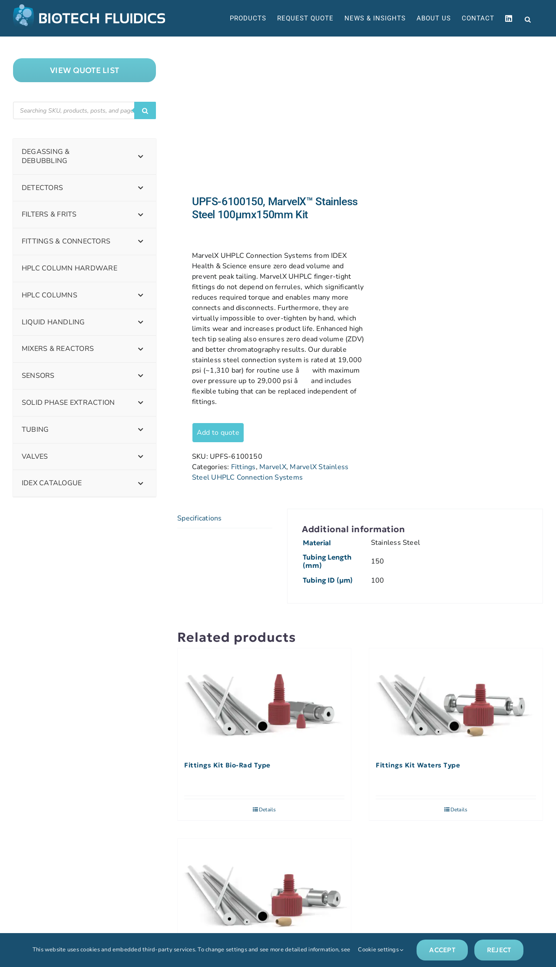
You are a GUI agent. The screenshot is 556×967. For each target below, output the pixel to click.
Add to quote (218, 432)
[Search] (145, 110)
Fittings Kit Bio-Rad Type (227, 765)
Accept (442, 950)
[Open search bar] (527, 18)
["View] (84, 70)
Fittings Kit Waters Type (418, 765)
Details (267, 809)
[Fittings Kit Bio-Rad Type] (264, 700)
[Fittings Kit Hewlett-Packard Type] (264, 891)
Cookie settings (381, 950)
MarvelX (272, 467)
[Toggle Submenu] (141, 156)
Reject (499, 950)
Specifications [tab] (199, 518)
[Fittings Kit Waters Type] (456, 700)
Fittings (243, 467)
